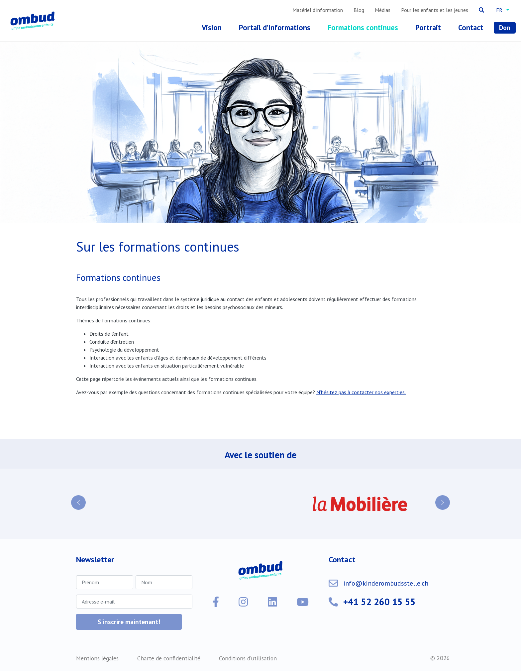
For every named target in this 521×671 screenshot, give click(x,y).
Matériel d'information (317, 10)
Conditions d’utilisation (248, 658)
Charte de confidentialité (168, 658)
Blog (359, 10)
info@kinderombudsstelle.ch (385, 583)
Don (504, 27)
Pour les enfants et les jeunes (434, 10)
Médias (382, 10)
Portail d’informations (274, 27)
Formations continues (363, 27)
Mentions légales (97, 658)
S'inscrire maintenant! (129, 621)
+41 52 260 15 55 (379, 602)
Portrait (428, 27)
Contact (470, 27)
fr (499, 10)
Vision (212, 27)
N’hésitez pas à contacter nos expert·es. (361, 392)
